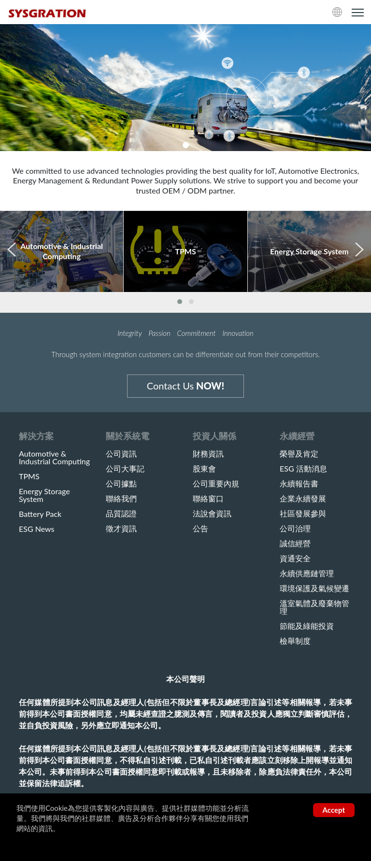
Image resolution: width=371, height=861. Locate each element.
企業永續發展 (303, 498)
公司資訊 (121, 454)
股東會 (204, 468)
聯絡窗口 (208, 498)
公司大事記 (125, 468)
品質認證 (121, 513)
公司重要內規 (216, 483)
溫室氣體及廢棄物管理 (314, 607)
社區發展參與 (303, 513)
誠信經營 (295, 543)
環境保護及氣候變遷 (314, 588)
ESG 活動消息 (303, 468)
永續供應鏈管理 (307, 573)
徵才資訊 (121, 528)
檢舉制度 (295, 641)
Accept (334, 809)
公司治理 (295, 528)
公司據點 (121, 483)
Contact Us (185, 385)
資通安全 (295, 558)
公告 (200, 528)
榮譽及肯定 (299, 454)
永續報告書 (299, 483)
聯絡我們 (121, 498)
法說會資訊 (212, 513)
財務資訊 (208, 454)
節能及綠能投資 (307, 626)
